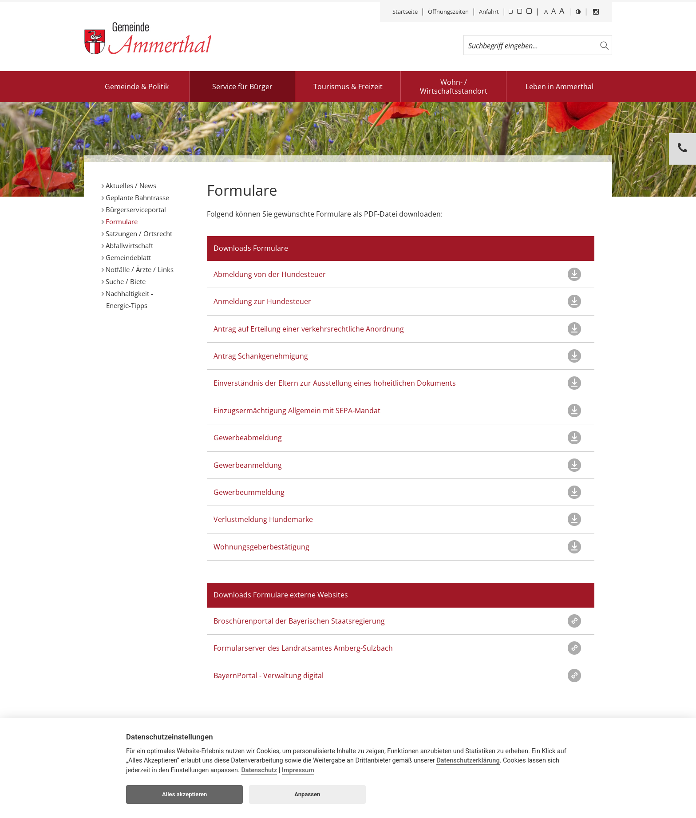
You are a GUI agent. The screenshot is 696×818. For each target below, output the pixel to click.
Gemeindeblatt (127, 257)
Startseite (405, 12)
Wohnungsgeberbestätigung (261, 547)
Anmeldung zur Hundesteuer (262, 301)
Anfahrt (489, 12)
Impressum (298, 770)
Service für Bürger (242, 86)
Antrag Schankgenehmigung (261, 356)
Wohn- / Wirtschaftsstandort (453, 86)
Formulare (121, 221)
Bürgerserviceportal (135, 209)
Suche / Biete (125, 281)
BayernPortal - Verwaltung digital (269, 675)
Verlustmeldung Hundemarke (263, 519)
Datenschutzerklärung (467, 760)
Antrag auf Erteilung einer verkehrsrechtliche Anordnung (309, 329)
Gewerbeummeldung (249, 492)
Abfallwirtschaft (128, 245)
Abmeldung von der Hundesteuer (270, 274)
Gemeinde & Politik (137, 86)
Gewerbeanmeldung (248, 465)
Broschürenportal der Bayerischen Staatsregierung (299, 621)
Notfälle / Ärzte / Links (139, 269)
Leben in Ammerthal (559, 86)
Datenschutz (259, 770)
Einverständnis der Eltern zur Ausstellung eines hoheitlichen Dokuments (335, 383)
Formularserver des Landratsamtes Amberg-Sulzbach (303, 648)
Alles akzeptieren (184, 794)
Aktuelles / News (130, 185)
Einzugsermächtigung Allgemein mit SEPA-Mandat (297, 410)
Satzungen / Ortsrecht (138, 233)
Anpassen (307, 794)
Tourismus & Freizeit (348, 86)
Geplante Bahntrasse (136, 197)
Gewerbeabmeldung (248, 438)
